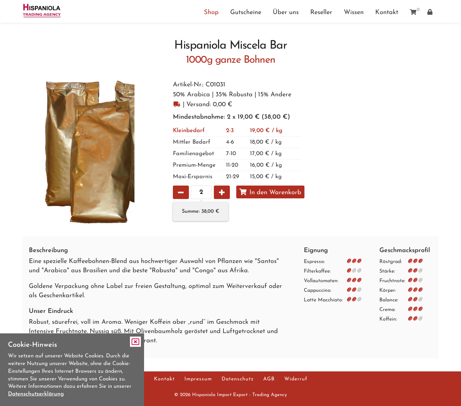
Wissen (354, 12)
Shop (211, 12)
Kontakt (386, 12)
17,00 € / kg (227, 153)
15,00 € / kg (227, 176)
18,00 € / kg (227, 142)
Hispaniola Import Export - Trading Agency (239, 395)
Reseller (321, 12)
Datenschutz (238, 379)
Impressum (198, 379)
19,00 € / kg (227, 130)
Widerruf (295, 379)
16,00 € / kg (227, 165)
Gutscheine (245, 12)
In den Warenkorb (270, 192)
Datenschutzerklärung (36, 394)
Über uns (286, 12)
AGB (269, 379)
